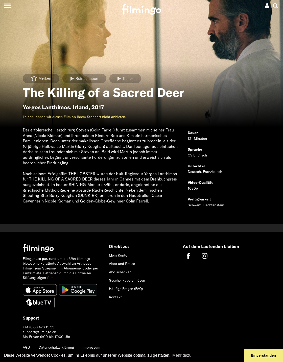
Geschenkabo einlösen (127, 280)
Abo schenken (120, 272)
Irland (81, 107)
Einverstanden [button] (263, 355)
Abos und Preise (122, 263)
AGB (26, 347)
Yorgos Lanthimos (46, 107)
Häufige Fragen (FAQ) (126, 288)
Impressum (91, 347)
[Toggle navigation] (7, 5)
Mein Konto (118, 255)
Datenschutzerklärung (56, 347)
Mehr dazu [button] (182, 355)
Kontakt (115, 297)
